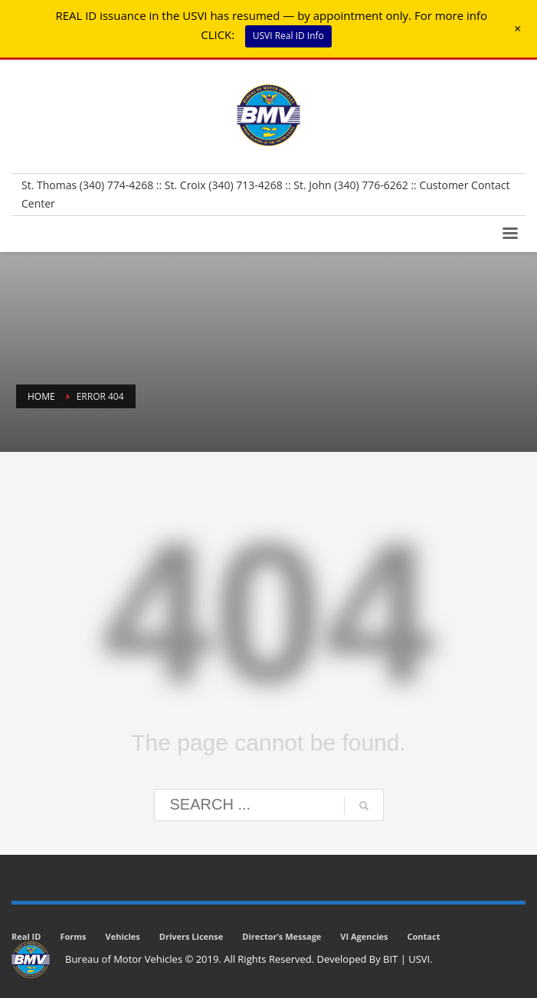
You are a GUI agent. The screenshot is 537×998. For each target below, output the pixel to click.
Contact (424, 936)
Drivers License (191, 936)
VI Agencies (364, 936)
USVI (419, 959)
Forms (73, 936)
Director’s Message (281, 936)
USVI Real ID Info (288, 35)
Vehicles (123, 936)
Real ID (26, 936)
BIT (390, 959)
